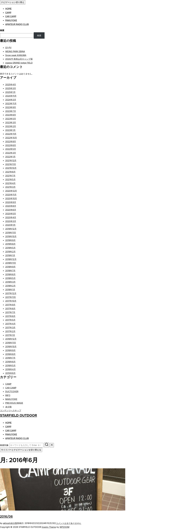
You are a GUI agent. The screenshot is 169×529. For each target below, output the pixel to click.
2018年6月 (10, 274)
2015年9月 (10, 373)
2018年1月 (10, 289)
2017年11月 (10, 297)
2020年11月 (10, 194)
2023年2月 (10, 126)
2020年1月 (10, 225)
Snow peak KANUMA (15, 55)
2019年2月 (10, 251)
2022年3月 (10, 153)
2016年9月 (10, 350)
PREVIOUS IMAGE (14, 403)
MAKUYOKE (11, 20)
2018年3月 (10, 282)
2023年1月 (10, 130)
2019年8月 (10, 244)
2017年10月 (10, 301)
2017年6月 (10, 316)
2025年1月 (10, 92)
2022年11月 (10, 134)
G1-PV (8, 47)
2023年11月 (10, 103)
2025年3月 (10, 88)
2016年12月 (10, 339)
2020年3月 (10, 221)
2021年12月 (10, 160)
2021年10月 (10, 168)
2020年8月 (10, 206)
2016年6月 (10, 361)
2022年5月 (10, 149)
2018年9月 (10, 266)
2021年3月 (10, 187)
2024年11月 (10, 96)
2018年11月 (10, 263)
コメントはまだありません (68, 523)
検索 (2, 30)
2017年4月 (10, 323)
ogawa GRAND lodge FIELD (19, 62)
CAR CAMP (10, 16)
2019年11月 (10, 232)
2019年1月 (10, 255)
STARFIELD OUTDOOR (18, 415)
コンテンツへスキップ (10, 410)
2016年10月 (10, 346)
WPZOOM (64, 527)
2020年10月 (11, 198)
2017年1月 (10, 335)
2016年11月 (10, 342)
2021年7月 (10, 175)
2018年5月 (10, 278)
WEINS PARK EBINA (15, 51)
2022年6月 (10, 145)
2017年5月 (10, 320)
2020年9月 (10, 202)
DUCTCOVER (11, 391)
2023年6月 (10, 115)
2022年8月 (10, 141)
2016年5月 (10, 365)
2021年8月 (10, 171)
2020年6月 (10, 209)
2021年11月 (10, 164)
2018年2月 (10, 285)
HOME (8, 8)
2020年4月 (10, 217)
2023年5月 (10, 118)
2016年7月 (10, 358)
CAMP (8, 12)
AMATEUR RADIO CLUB (17, 24)
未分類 (8, 406)
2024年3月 (10, 99)
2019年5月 (10, 247)
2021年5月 (10, 179)
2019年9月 (10, 240)
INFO (7, 395)
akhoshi (7, 523)
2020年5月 (10, 213)
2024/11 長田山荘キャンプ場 (19, 59)
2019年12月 (10, 228)
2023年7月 (10, 111)
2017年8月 (10, 308)
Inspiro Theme (49, 527)
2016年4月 (10, 369)
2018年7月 (10, 270)
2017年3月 (10, 327)
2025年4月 (10, 84)
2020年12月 (11, 190)
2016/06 (6, 516)
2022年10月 (11, 137)
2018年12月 (10, 259)
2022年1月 (10, 156)
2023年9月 (10, 107)
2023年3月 (10, 122)
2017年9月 (10, 304)
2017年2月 (10, 331)
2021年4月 (10, 183)
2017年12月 (10, 293)
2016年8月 (10, 354)
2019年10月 (10, 236)
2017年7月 (10, 312)
